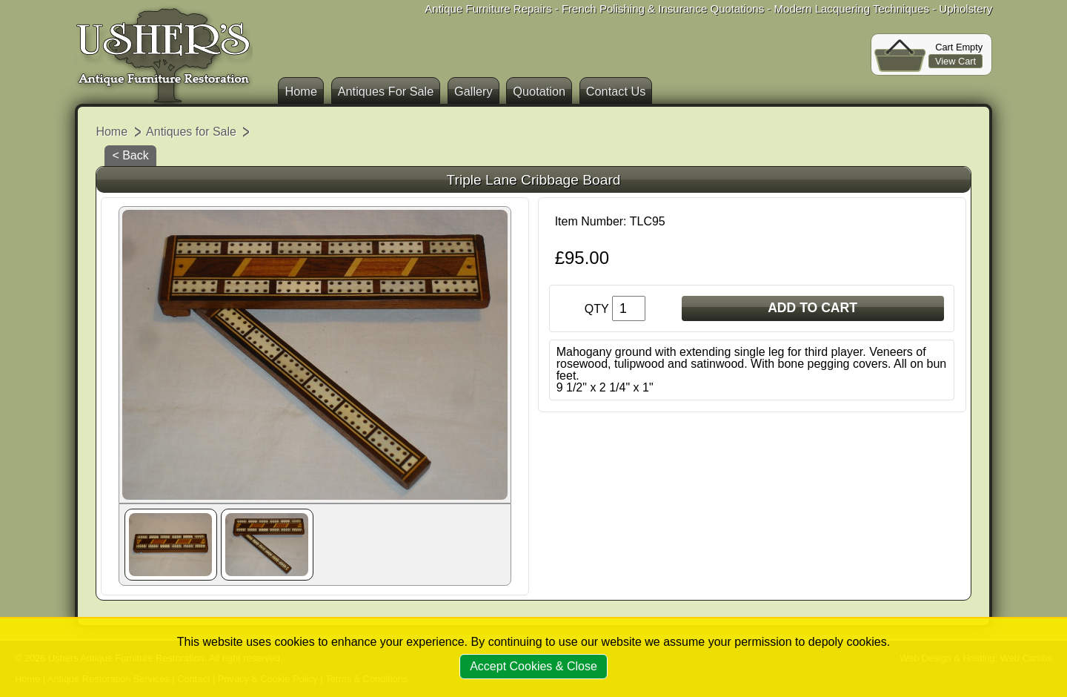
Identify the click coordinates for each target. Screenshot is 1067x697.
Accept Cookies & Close (533, 666)
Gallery (473, 91)
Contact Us (616, 91)
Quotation (539, 91)
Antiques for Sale (191, 131)
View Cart (955, 61)
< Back (130, 155)
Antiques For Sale (386, 91)
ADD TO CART (812, 307)
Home (301, 91)
